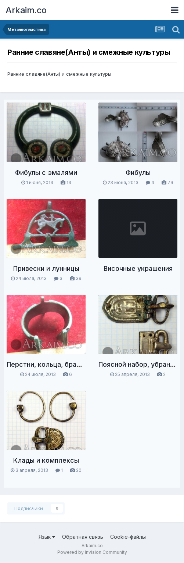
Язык (47, 537)
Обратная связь (82, 537)
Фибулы (138, 172)
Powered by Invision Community (92, 552)
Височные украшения (138, 268)
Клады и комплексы (46, 460)
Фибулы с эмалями (46, 172)
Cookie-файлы (128, 537)
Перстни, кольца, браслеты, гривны (65, 364)
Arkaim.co (26, 10)
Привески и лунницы (46, 268)
